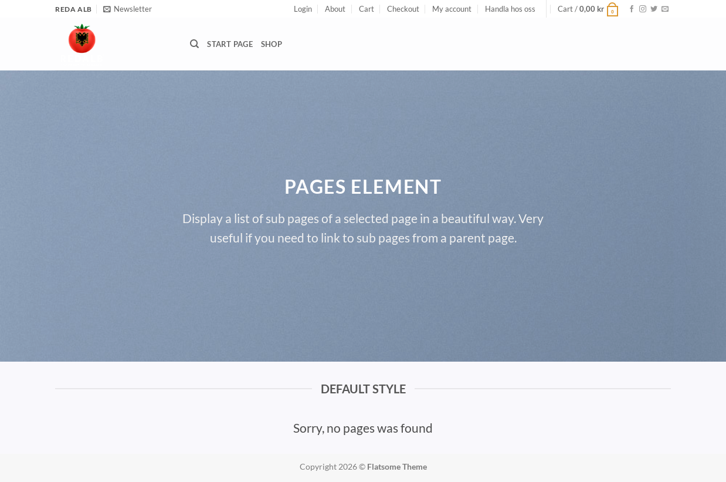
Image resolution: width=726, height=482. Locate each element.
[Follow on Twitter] (653, 9)
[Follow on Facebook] (631, 9)
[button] (127, 9)
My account (451, 9)
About (335, 9)
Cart (366, 9)
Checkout (403, 9)
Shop (271, 44)
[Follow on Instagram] (642, 9)
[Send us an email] (665, 9)
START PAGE (230, 44)
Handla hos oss (510, 9)
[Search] (194, 44)
